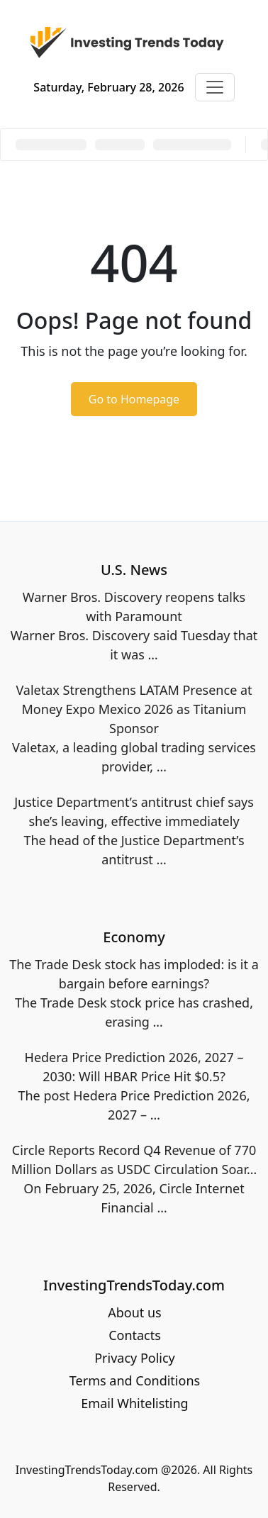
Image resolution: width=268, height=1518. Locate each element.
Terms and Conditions (134, 1380)
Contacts (134, 1335)
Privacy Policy (134, 1357)
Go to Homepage (134, 399)
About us (135, 1312)
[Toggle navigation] (215, 87)
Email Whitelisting (134, 1403)
